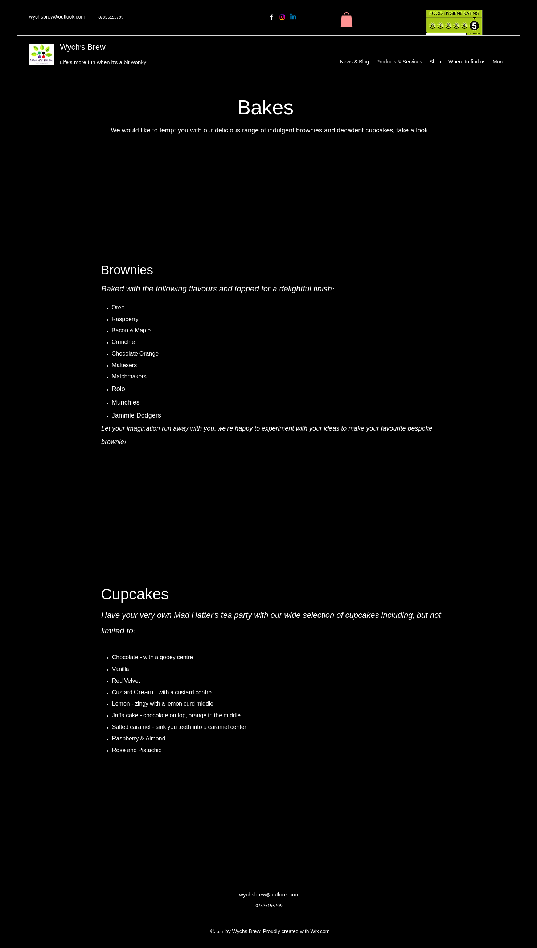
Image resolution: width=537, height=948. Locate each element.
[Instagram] (282, 17)
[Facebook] (271, 17)
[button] (346, 19)
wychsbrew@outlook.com (57, 17)
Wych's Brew (83, 48)
